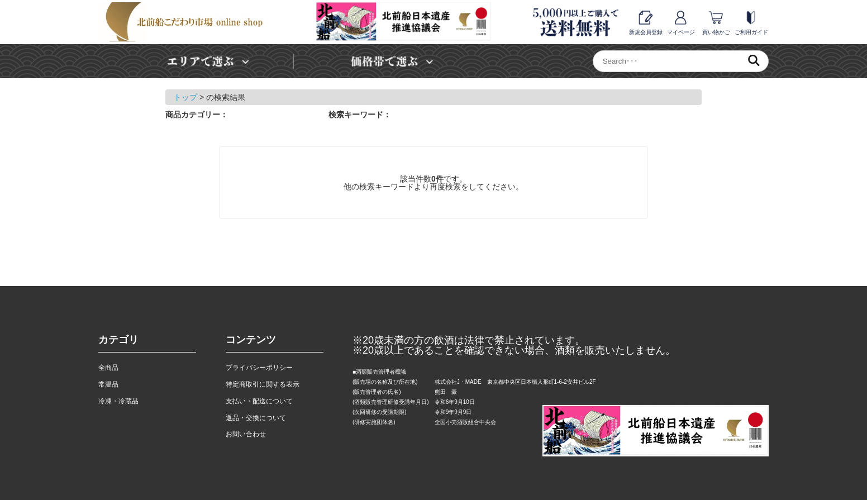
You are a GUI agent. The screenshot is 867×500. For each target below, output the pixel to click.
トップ (185, 97)
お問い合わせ (246, 434)
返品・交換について (256, 418)
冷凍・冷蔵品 (118, 401)
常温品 (108, 384)
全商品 (108, 368)
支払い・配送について (259, 401)
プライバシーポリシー (259, 368)
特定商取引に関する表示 (262, 384)
